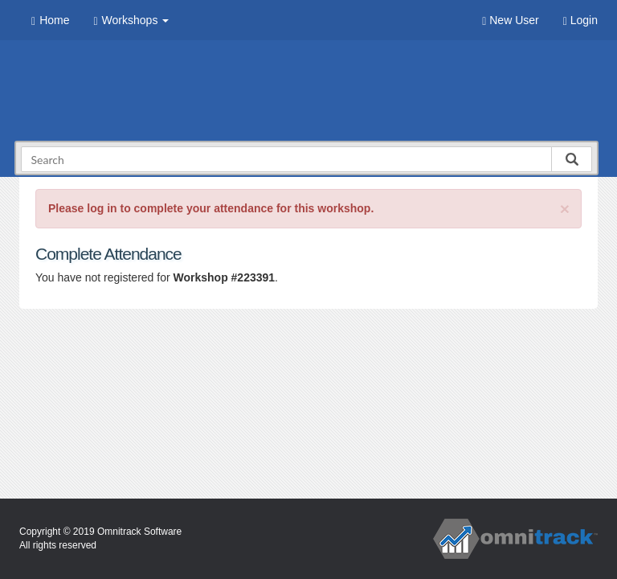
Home (50, 20)
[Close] (565, 208)
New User (510, 20)
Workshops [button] (131, 20)
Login (580, 20)
